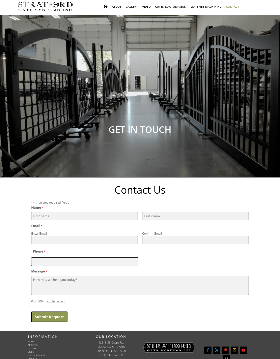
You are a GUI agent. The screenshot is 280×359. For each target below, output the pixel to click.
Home (31, 341)
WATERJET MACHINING (206, 6)
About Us (32, 345)
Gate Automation (37, 355)
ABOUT (116, 6)
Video (31, 351)
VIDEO (146, 6)
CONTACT (232, 6)
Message (39, 271)
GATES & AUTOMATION (170, 6)
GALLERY (132, 6)
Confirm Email (152, 233)
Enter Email (39, 233)
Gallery (32, 348)
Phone (39, 251)
